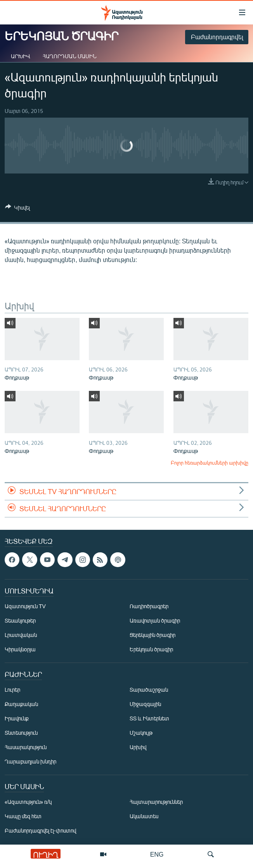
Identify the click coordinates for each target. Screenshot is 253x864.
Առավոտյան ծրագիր (155, 621)
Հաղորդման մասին (70, 56)
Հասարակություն (26, 747)
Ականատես (144, 816)
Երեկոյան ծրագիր (151, 649)
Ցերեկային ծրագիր (152, 635)
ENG (157, 854)
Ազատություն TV (25, 606)
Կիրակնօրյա (20, 649)
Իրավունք (17, 718)
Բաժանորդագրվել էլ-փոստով (40, 831)
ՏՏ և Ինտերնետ (149, 718)
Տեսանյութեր (20, 621)
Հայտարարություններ (156, 802)
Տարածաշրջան (149, 690)
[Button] (17, 209)
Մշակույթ (141, 733)
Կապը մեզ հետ (23, 816)
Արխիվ (20, 56)
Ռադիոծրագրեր (149, 606)
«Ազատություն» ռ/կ (28, 802)
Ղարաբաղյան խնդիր (30, 761)
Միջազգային (145, 704)
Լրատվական (21, 635)
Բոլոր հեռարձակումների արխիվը (209, 463)
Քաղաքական (21, 704)
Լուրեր (12, 690)
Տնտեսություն (21, 733)
